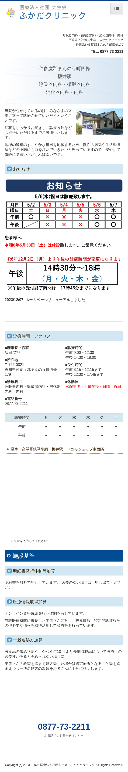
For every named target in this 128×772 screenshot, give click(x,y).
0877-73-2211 (111, 52)
